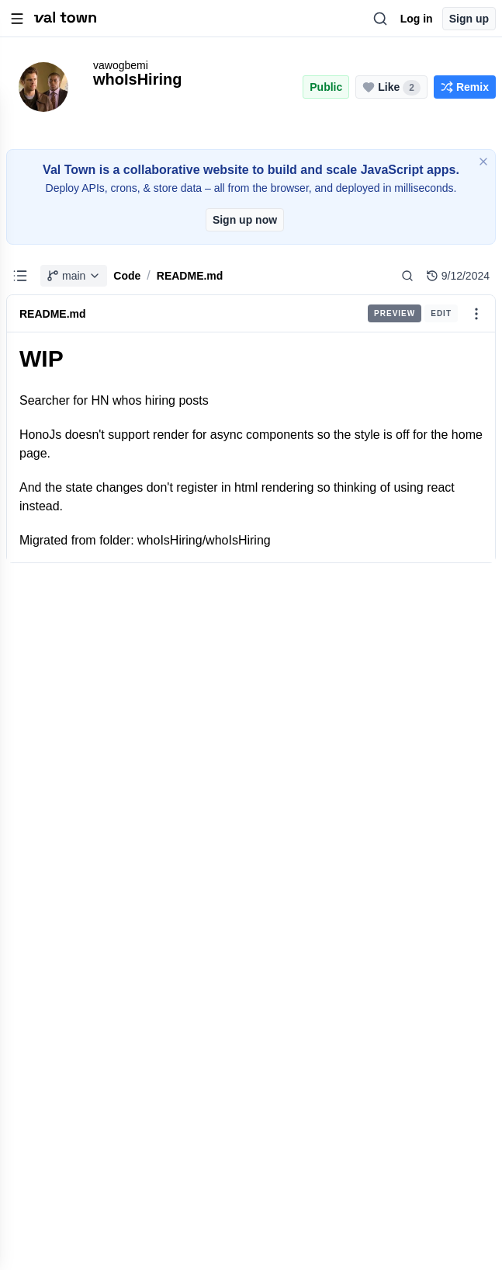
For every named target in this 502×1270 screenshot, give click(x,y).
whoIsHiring (137, 79)
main (74, 276)
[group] (413, 313)
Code (126, 276)
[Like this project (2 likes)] (391, 87)
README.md (190, 276)
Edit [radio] (441, 313)
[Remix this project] (465, 87)
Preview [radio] (394, 313)
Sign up (469, 18)
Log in (416, 18)
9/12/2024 (458, 276)
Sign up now (245, 220)
